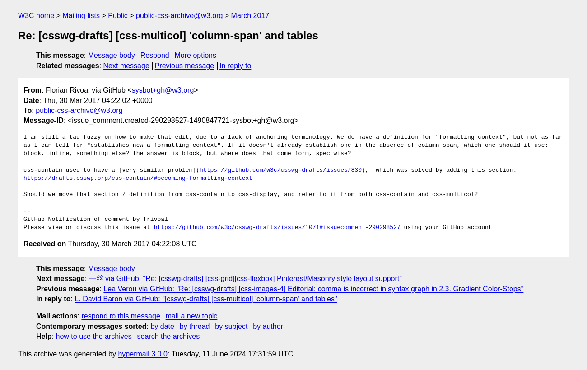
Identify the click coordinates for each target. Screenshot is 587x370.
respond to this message (120, 316)
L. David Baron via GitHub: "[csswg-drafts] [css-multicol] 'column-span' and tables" (206, 299)
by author (268, 326)
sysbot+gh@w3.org (163, 90)
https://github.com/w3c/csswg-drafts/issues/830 (281, 170)
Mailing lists (81, 15)
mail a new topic (192, 316)
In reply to (235, 66)
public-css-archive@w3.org (179, 15)
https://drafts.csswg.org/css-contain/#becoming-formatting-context (137, 178)
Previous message (184, 66)
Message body (111, 55)
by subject (231, 326)
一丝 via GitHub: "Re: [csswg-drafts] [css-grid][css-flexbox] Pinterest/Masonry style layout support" (245, 278)
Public (118, 15)
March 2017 (250, 15)
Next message (126, 66)
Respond (154, 55)
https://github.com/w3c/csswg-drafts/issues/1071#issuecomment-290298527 (277, 228)
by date (162, 326)
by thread (195, 326)
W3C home (36, 15)
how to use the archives (94, 336)
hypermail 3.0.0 (142, 354)
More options (196, 55)
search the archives (168, 336)
